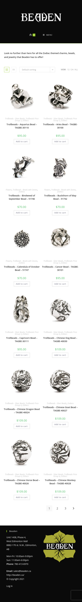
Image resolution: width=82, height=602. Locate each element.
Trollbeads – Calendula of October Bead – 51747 (22, 268)
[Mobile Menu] (47, 35)
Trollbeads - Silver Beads (15, 118)
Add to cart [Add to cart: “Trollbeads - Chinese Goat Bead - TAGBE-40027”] (60, 424)
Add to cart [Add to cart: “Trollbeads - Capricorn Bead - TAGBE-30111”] (22, 355)
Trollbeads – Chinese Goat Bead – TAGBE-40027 (60, 409)
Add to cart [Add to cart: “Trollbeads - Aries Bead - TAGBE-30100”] (60, 141)
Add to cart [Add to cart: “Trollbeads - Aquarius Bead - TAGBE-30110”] (22, 141)
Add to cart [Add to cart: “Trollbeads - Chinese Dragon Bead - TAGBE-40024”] (22, 426)
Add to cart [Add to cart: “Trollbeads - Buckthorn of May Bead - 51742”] (60, 212)
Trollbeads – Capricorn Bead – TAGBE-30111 (21, 339)
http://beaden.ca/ (15, 574)
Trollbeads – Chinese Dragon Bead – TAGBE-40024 (22, 411)
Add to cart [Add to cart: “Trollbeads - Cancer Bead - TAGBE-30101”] (60, 284)
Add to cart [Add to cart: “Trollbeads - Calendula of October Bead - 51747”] (22, 284)
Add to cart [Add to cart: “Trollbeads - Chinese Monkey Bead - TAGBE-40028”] (60, 497)
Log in (9, 586)
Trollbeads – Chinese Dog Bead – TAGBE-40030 (60, 339)
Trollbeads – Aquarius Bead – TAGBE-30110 (22, 126)
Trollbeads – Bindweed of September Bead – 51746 (21, 197)
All (76, 69)
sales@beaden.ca (22, 571)
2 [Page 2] (57, 508)
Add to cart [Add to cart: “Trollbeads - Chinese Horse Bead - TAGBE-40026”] (22, 497)
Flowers (9, 189)
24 (72, 69)
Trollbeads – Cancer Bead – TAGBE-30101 (60, 268)
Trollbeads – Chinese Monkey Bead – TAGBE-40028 (60, 482)
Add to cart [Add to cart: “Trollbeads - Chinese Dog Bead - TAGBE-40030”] (60, 355)
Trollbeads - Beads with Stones (25, 189)
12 (68, 69)
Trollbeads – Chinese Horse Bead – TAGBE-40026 (22, 482)
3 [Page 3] (65, 508)
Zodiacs (25, 120)
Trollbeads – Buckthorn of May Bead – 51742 (60, 197)
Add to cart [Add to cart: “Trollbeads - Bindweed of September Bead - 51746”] (22, 212)
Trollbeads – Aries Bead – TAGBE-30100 (60, 126)
